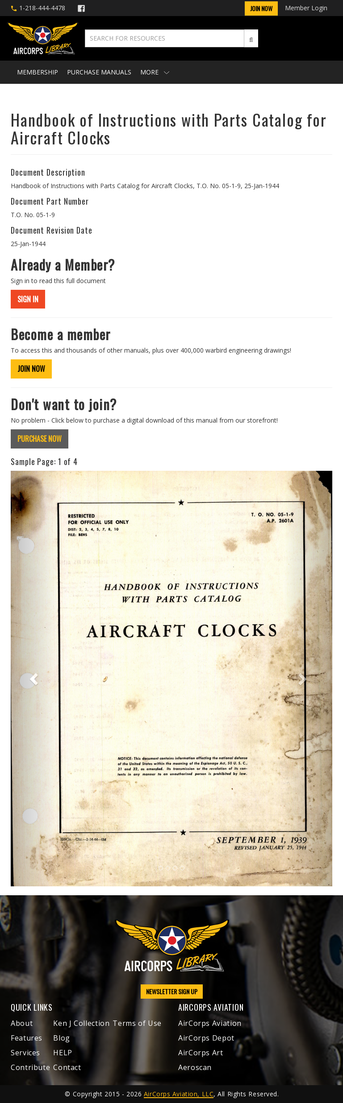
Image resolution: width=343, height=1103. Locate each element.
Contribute (30, 1067)
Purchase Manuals (99, 72)
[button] (35, 678)
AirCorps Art (200, 1053)
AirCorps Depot (206, 1038)
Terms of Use (137, 1023)
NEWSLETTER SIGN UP (171, 991)
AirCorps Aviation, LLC (178, 1094)
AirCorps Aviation (210, 1023)
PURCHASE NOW (39, 438)
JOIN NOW (31, 368)
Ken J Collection (81, 1023)
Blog (61, 1038)
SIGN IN (27, 299)
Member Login (306, 8)
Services (25, 1053)
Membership (37, 72)
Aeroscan (195, 1067)
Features (26, 1038)
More (154, 72)
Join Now (261, 8)
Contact (67, 1067)
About (22, 1023)
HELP (62, 1053)
